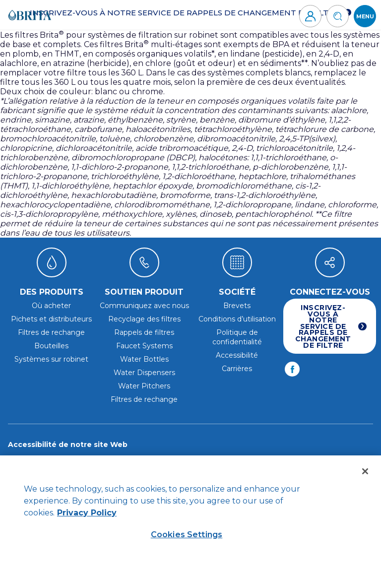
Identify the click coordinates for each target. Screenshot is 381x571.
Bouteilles (51, 345)
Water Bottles (144, 359)
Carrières (237, 368)
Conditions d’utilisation (237, 319)
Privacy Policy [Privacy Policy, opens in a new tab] (87, 512)
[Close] (365, 471)
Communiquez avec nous (144, 305)
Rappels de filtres (144, 332)
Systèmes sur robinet (51, 359)
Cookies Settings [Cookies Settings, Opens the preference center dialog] (187, 534)
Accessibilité (237, 355)
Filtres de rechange (51, 332)
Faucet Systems (144, 345)
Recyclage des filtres (144, 319)
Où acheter (51, 305)
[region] (190, 513)
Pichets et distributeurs (51, 319)
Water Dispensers (144, 372)
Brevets (237, 305)
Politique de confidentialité (237, 337)
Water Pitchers (144, 385)
